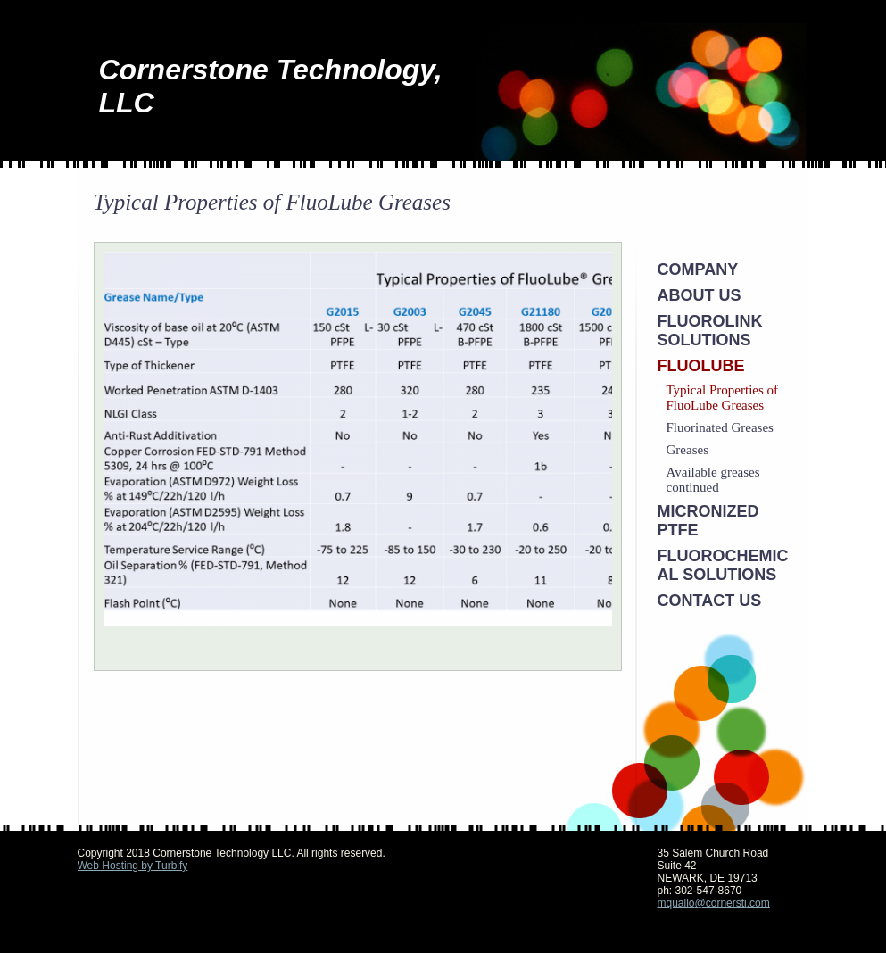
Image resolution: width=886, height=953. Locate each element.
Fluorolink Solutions (710, 330)
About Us (699, 295)
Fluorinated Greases (720, 427)
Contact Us (710, 600)
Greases (687, 450)
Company (698, 269)
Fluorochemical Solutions (723, 565)
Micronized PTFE (708, 520)
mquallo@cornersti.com (714, 903)
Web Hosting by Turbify (133, 865)
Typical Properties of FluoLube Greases (723, 397)
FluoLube (701, 366)
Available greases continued (713, 479)
